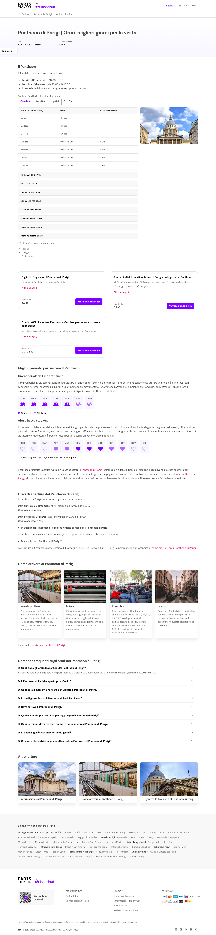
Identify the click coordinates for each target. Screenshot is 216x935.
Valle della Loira (164, 843)
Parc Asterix (68, 838)
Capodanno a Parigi (54, 857)
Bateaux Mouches (141, 848)
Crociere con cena (98, 848)
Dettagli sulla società (124, 897)
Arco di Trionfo (72, 833)
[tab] (138, 103)
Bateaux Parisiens (119, 848)
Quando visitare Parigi (29, 857)
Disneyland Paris (137, 833)
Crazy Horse (42, 852)
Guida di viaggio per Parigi (163, 852)
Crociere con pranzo (74, 848)
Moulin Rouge (25, 852)
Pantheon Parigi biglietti (29, 97)
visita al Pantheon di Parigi (50, 646)
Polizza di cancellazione (126, 911)
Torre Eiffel (55, 833)
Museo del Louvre (92, 833)
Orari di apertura (52, 97)
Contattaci (74, 897)
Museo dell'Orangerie (168, 838)
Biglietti (170, 6)
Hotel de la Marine (114, 843)
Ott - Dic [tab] (72, 102)
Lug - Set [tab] (57, 102)
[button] (106, 669)
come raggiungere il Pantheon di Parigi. (174, 549)
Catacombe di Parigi (115, 833)
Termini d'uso (121, 906)
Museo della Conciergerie (65, 843)
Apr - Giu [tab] (42, 102)
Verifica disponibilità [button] (88, 302)
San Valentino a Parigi (79, 857)
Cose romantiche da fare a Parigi (109, 857)
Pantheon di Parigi (91, 471)
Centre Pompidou (49, 838)
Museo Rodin (24, 843)
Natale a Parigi (137, 857)
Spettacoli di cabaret (178, 833)
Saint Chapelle (157, 833)
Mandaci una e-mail (79, 901)
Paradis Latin (58, 852)
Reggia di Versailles (87, 838)
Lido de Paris (179, 848)
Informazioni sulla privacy (127, 901)
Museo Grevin (42, 843)
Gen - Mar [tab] (26, 102)
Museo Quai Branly (91, 843)
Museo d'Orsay (146, 838)
